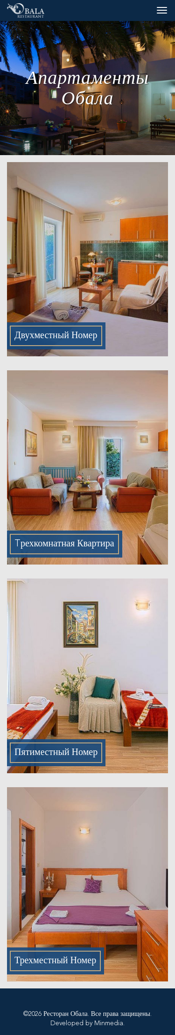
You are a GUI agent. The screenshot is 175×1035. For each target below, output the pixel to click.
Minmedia (108, 1023)
